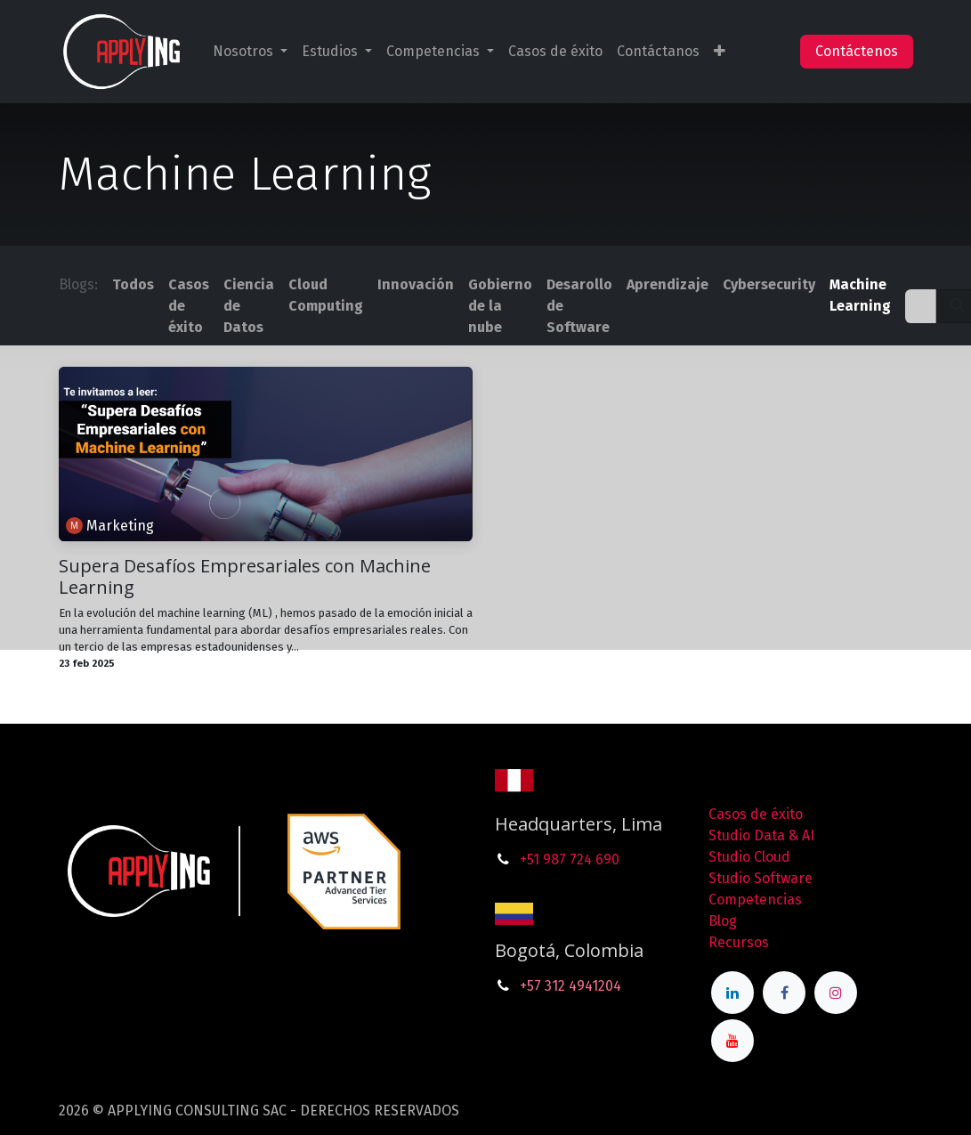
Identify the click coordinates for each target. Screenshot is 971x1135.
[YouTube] (732, 1040)
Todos (133, 284)
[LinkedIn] (732, 992)
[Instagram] (835, 992)
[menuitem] (250, 51)
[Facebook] (784, 992)
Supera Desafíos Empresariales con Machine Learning (245, 576)
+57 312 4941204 (570, 985)
